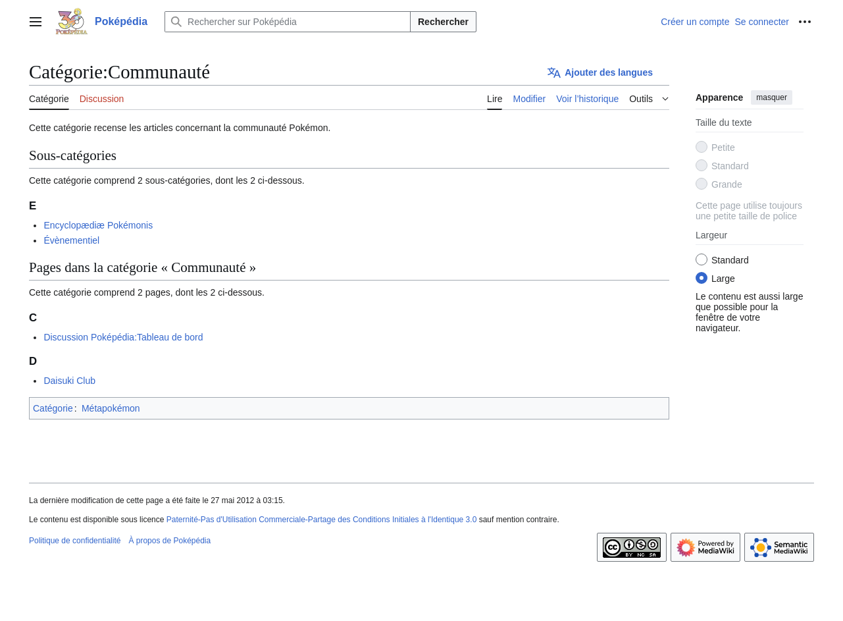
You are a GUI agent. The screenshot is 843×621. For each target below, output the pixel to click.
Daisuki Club (69, 380)
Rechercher (443, 21)
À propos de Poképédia (169, 540)
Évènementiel (71, 240)
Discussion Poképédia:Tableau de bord (123, 337)
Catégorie (53, 408)
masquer (771, 97)
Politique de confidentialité (74, 540)
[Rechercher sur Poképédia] (288, 21)
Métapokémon (111, 408)
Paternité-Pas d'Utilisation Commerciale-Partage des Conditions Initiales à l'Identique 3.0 (321, 519)
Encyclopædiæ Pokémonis (98, 225)
